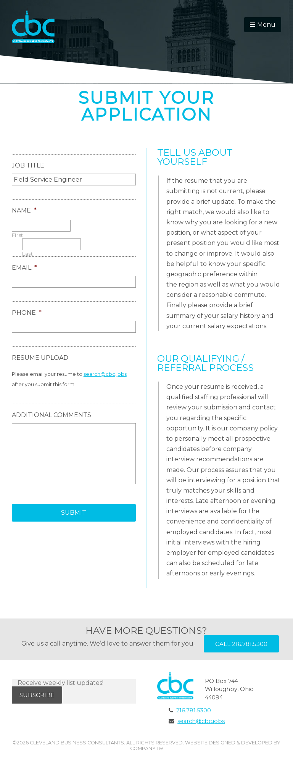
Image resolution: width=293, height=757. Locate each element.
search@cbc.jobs (105, 374)
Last (27, 253)
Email (24, 267)
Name (24, 210)
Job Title (28, 165)
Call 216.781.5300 (241, 643)
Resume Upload (40, 357)
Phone (27, 312)
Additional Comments (51, 415)
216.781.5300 (193, 710)
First (17, 235)
